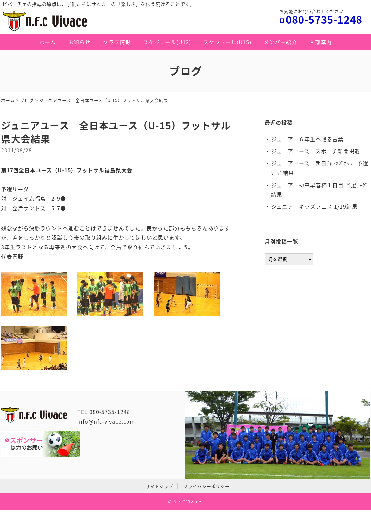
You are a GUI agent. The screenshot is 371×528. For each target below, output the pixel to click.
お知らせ (79, 42)
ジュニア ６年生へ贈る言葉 (307, 139)
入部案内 (320, 42)
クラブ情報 (117, 42)
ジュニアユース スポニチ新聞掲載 (315, 151)
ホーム (47, 42)
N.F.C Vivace (187, 501)
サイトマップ (159, 486)
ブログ (27, 100)
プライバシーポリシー (207, 486)
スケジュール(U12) (167, 42)
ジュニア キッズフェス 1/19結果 (314, 206)
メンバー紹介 (280, 42)
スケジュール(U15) (227, 42)
